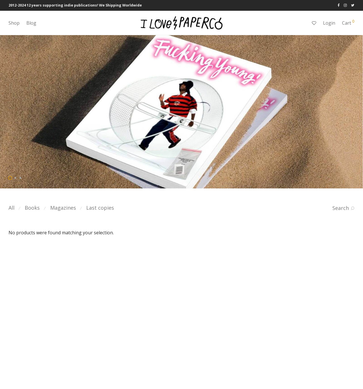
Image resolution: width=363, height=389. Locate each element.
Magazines (63, 207)
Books (32, 207)
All (11, 207)
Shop (14, 23)
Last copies (100, 207)
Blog (31, 23)
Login (329, 23)
